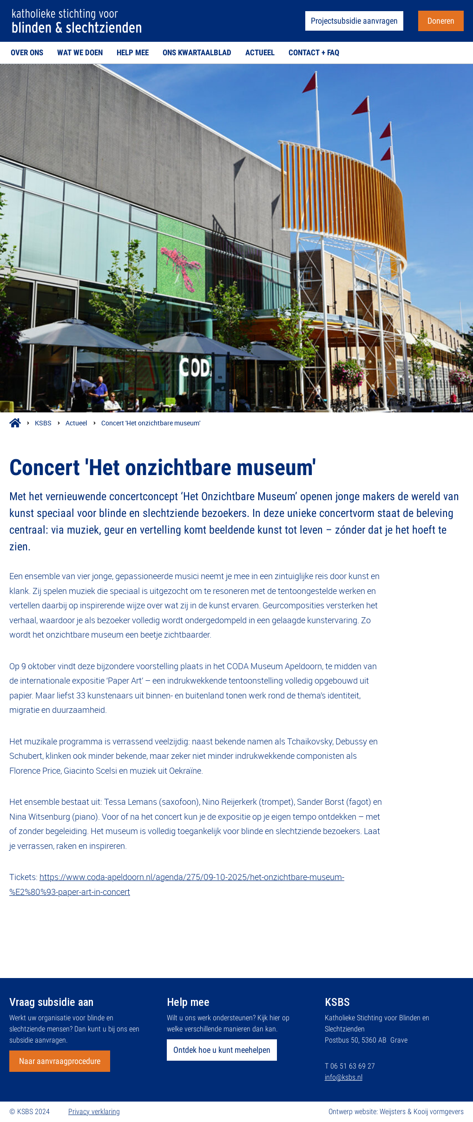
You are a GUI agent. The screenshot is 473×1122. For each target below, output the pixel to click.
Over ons (27, 52)
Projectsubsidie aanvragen (354, 21)
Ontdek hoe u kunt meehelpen (221, 1050)
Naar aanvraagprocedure (59, 1061)
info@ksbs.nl (343, 1077)
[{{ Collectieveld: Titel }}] (236, 238)
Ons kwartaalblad (197, 52)
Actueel (260, 52)
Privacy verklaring (94, 1111)
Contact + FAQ (314, 52)
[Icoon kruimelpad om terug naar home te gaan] (15, 423)
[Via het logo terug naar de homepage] (76, 21)
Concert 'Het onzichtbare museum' (150, 422)
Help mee (133, 52)
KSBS (43, 422)
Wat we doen (80, 52)
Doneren (440, 21)
